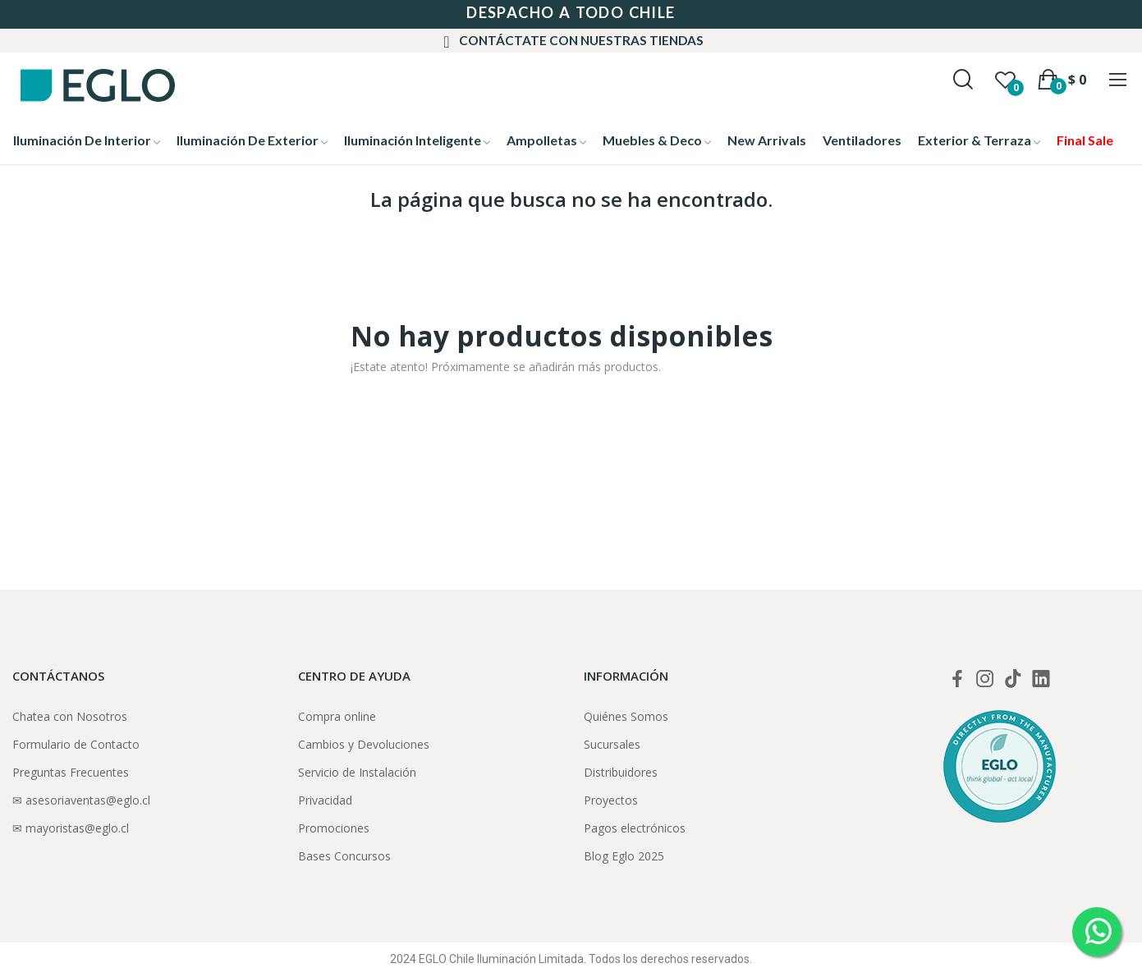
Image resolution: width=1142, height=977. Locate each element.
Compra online (337, 716)
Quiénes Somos (626, 716)
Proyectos (611, 800)
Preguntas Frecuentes (70, 772)
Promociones (333, 828)
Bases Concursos (344, 856)
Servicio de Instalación (357, 772)
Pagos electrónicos (635, 828)
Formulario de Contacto (76, 744)
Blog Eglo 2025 (624, 856)
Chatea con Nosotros (69, 716)
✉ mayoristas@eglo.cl (70, 828)
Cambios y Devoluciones (363, 744)
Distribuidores (621, 772)
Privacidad (325, 800)
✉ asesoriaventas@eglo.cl (81, 800)
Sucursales (612, 744)
